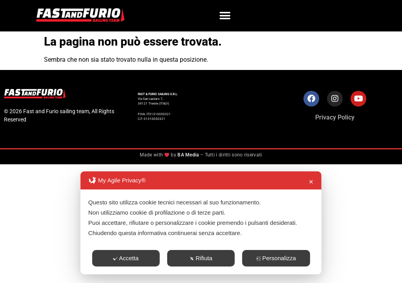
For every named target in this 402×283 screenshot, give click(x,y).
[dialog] (201, 222)
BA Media (188, 155)
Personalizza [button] (276, 258)
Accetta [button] (126, 258)
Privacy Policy (334, 117)
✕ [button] (311, 181)
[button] (225, 16)
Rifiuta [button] (201, 258)
